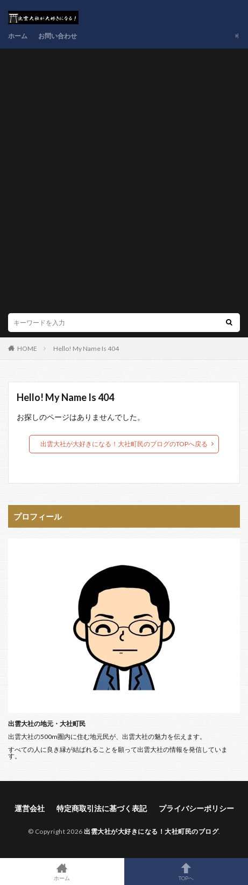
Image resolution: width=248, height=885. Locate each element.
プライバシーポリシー (196, 808)
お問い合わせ (57, 36)
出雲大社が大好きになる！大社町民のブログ (151, 831)
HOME (27, 348)
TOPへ (186, 871)
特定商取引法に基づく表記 (101, 808)
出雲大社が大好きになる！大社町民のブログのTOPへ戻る (124, 444)
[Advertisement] (124, 183)
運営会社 (30, 808)
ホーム (17, 36)
